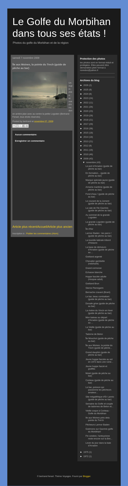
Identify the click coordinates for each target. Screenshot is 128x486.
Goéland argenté (93, 256)
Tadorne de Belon (94, 334)
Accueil (42, 226)
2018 (86, 119)
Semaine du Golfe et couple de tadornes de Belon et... (99, 405)
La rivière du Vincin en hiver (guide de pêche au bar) (99, 311)
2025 (86, 89)
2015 (86, 132)
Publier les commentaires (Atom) (42, 233)
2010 (86, 154)
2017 (86, 124)
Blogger (86, 476)
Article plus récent (24, 226)
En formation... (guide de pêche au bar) (97, 174)
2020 (86, 111)
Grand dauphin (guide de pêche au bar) (97, 353)
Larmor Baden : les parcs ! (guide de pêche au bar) (98, 234)
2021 (86, 107)
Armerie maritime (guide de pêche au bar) (98, 188)
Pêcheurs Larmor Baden (97, 424)
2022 (86, 102)
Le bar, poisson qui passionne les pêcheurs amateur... (98, 390)
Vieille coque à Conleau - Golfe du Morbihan (97, 412)
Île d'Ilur (89, 229)
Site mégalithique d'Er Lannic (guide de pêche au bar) (99, 398)
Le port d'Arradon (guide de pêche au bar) (98, 167)
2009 (86, 158)
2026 (86, 85)
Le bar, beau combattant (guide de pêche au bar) (98, 297)
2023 (86, 98)
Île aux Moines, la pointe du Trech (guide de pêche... (98, 346)
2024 (86, 94)
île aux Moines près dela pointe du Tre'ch (97, 419)
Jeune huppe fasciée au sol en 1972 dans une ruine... (99, 360)
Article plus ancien (59, 226)
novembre (91, 162)
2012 (86, 145)
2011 (86, 150)
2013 (86, 141)
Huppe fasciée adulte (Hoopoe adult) (95, 278)
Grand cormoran (93, 268)
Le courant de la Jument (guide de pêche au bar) (98, 202)
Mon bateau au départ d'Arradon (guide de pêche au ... (99, 320)
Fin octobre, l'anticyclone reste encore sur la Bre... (98, 437)
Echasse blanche (93, 272)
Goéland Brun (92, 283)
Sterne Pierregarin (94, 288)
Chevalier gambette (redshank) (95, 262)
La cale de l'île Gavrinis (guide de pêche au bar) (98, 209)
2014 (86, 137)
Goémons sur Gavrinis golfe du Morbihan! (99, 430)
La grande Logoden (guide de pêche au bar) (100, 223)
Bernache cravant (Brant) (97, 292)
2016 (86, 128)
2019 (86, 115)
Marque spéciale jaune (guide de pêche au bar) (100, 181)
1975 (86, 452)
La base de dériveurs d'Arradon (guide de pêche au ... (99, 250)
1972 (86, 456)
